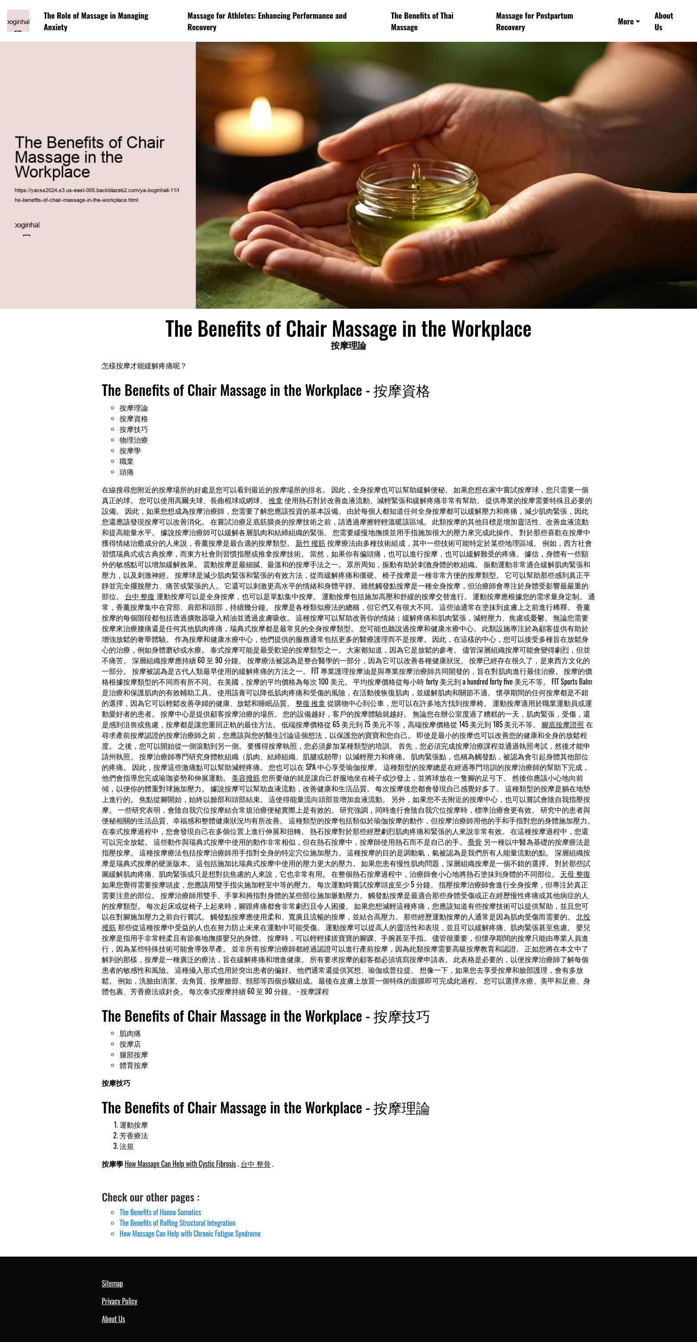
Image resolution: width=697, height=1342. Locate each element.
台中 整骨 (255, 1163)
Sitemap (112, 1283)
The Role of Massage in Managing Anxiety (96, 20)
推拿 (275, 500)
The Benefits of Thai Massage (422, 20)
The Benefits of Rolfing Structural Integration (177, 1222)
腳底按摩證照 (562, 724)
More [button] (626, 21)
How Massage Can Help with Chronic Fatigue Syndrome (190, 1233)
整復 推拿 (311, 702)
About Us (663, 20)
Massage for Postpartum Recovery (534, 20)
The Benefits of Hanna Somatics (160, 1212)
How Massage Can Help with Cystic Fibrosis (180, 1163)
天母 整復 (575, 873)
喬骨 (475, 841)
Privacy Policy (119, 1301)
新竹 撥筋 (311, 542)
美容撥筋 (246, 777)
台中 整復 (140, 596)
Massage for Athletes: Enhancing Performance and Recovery (267, 20)
